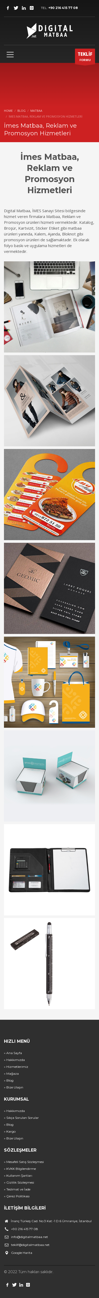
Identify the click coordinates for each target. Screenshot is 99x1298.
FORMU (85, 57)
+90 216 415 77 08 (63, 8)
